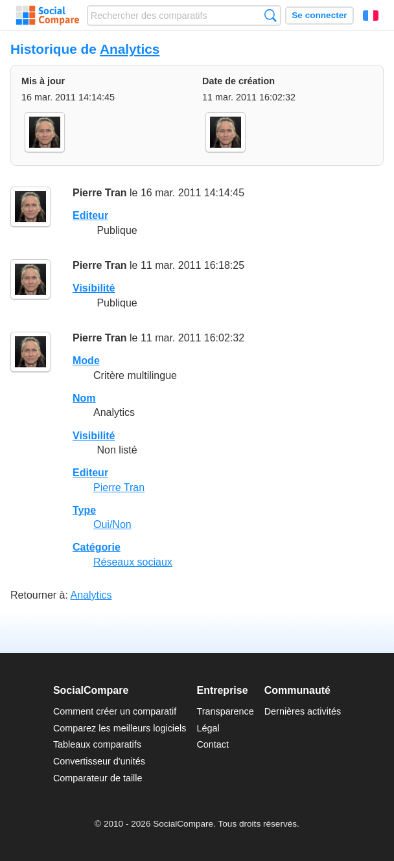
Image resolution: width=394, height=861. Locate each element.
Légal (207, 728)
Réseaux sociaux (132, 562)
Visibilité (94, 287)
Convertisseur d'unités (99, 761)
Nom (84, 398)
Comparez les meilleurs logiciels (120, 728)
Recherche (270, 15)
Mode (86, 360)
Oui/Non (112, 524)
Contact (212, 744)
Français (370, 15)
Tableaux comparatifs (97, 744)
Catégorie (97, 547)
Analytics (129, 48)
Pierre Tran (100, 192)
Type (84, 510)
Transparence (224, 711)
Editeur (90, 215)
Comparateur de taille (98, 778)
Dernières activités (302, 711)
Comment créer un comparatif (114, 711)
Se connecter (319, 15)
